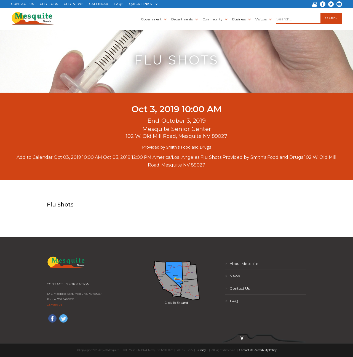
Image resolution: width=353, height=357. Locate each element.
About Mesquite (241, 263)
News (232, 276)
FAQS (119, 4)
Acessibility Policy (266, 349)
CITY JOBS (49, 4)
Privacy (201, 349)
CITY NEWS (74, 4)
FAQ (231, 301)
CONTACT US (22, 4)
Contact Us (54, 305)
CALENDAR (98, 4)
